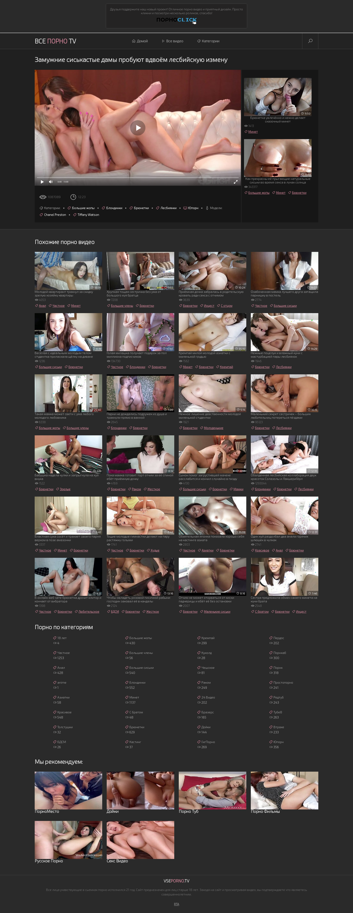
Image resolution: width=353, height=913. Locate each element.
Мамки (236, 489)
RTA (176, 904)
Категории (208, 41)
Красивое (260, 550)
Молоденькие (211, 428)
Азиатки (205, 550)
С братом (260, 612)
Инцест (207, 306)
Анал (40, 306)
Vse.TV (176, 880)
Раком (134, 489)
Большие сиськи (283, 306)
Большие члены (120, 306)
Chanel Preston (52, 215)
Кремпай (224, 367)
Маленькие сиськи (215, 612)
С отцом (224, 306)
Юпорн (190, 208)
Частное (56, 306)
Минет (251, 132)
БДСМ (113, 612)
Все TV (55, 41)
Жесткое (151, 489)
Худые (152, 550)
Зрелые (63, 489)
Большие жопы (81, 208)
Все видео (172, 41)
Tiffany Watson (86, 215)
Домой (140, 41)
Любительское (86, 612)
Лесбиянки (166, 208)
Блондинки (111, 208)
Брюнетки (139, 208)
